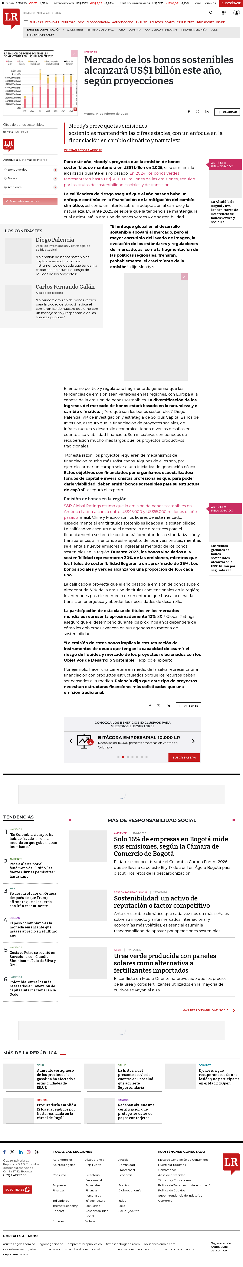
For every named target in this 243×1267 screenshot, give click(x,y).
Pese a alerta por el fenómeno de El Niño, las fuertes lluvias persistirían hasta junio (33, 870)
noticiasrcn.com (149, 1249)
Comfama (135, 29)
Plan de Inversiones (40, 35)
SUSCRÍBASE (231, 3)
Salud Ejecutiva (128, 1211)
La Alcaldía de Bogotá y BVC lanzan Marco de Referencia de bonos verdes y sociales (224, 212)
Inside (122, 1200)
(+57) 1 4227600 (14, 1175)
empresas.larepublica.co (85, 1244)
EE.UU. (41, 1065)
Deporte (205, 1065)
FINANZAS (36, 22)
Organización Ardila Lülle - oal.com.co (221, 1246)
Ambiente (16, 859)
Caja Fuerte (93, 1164)
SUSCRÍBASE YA (184, 757)
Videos (90, 1221)
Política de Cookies (171, 1190)
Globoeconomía (129, 1190)
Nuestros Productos (172, 1164)
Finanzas (59, 1190)
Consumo (59, 1175)
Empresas (59, 1185)
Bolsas (15, 917)
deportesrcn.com (15, 1254)
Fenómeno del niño (194, 29)
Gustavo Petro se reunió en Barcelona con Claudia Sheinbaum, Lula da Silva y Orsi (33, 959)
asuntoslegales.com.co (19, 1244)
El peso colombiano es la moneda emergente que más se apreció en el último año (33, 929)
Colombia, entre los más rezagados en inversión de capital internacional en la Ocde (33, 988)
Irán (12, 888)
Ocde (214, 29)
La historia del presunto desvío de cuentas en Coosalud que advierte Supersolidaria (135, 1079)
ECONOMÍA (52, 22)
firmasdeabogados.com (123, 1244)
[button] (69, 742)
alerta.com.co (196, 1249)
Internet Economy (65, 1205)
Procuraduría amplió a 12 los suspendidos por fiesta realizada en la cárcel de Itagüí (56, 1111)
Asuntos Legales (64, 1164)
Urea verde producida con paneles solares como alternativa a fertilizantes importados (165, 963)
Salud (122, 1065)
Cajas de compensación (161, 29)
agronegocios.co (51, 1244)
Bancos (123, 1100)
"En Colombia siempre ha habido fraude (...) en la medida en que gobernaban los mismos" (33, 841)
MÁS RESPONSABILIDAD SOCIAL (206, 1010)
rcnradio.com (124, 1249)
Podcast (58, 1211)
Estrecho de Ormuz (101, 29)
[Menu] (26, 22)
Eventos (123, 1185)
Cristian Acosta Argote (83, 150)
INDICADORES (205, 22)
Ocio (121, 1205)
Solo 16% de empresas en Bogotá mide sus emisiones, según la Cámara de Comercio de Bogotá (171, 846)
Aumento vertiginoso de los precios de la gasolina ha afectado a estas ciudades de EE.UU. (56, 1079)
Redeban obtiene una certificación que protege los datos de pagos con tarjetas (136, 1111)
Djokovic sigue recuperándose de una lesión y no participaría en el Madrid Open (219, 1076)
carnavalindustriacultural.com (67, 1249)
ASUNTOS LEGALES (162, 22)
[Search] (211, 13)
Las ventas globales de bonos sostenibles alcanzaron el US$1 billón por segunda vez (223, 558)
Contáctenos (167, 1170)
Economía (125, 1175)
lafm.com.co (173, 1249)
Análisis (123, 1159)
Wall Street (75, 29)
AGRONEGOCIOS (123, 22)
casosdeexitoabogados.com (23, 1249)
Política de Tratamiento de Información (185, 1185)
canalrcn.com (101, 1249)
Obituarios (92, 1205)
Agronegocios (62, 1159)
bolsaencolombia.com (159, 1244)
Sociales (58, 1221)
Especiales (92, 1185)
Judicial (42, 1100)
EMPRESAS (68, 22)
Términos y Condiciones (174, 1180)
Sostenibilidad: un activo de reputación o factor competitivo (162, 901)
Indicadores (61, 1200)
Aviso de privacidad (171, 1175)
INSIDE (220, 22)
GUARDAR (227, 112)
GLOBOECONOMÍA (98, 22)
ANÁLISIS (141, 22)
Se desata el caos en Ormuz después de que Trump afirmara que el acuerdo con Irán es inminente (33, 899)
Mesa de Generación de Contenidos (183, 1159)
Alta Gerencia (94, 1159)
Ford (121, 29)
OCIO (81, 22)
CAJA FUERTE (185, 22)
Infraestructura (95, 1200)
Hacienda (16, 829)
